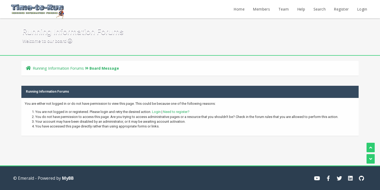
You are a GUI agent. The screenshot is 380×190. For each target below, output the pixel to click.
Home (239, 9)
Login (362, 9)
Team (283, 9)
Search (320, 9)
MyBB (68, 178)
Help (301, 9)
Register (341, 9)
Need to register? (176, 112)
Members (261, 9)
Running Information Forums (58, 68)
